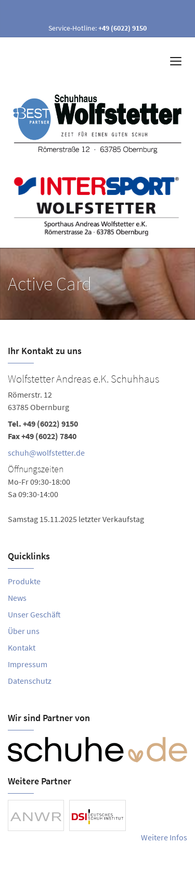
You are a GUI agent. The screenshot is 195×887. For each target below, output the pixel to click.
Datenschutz (29, 680)
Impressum (27, 664)
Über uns (24, 631)
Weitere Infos (164, 837)
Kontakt (21, 647)
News (17, 598)
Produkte (24, 581)
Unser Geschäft (34, 614)
